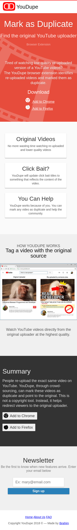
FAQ (49, 517)
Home (29, 517)
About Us (39, 517)
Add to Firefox (39, 108)
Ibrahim (64, 523)
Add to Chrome (39, 101)
